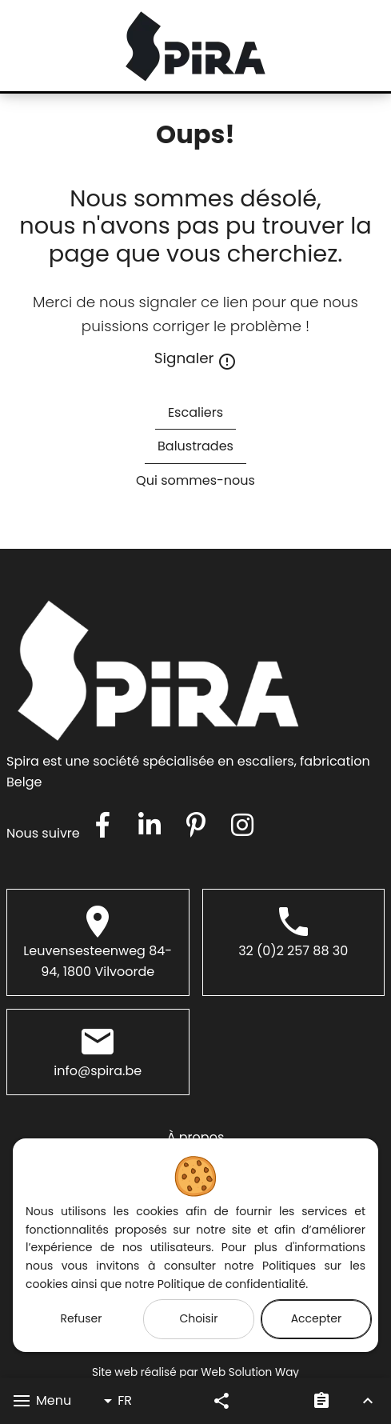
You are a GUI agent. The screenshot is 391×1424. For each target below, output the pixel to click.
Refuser (81, 1318)
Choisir (198, 1318)
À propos (196, 1137)
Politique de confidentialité (231, 1284)
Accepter (316, 1318)
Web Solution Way (250, 1372)
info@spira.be (98, 1071)
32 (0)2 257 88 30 (293, 951)
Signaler (195, 359)
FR (115, 1400)
